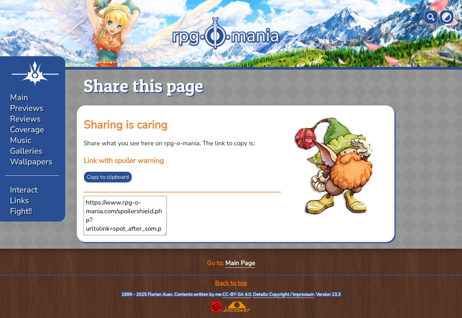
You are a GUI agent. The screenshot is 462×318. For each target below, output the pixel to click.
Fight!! (21, 211)
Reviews (25, 118)
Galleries (26, 151)
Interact (23, 189)
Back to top (231, 283)
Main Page (240, 263)
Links (19, 200)
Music (20, 140)
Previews (26, 108)
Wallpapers (31, 161)
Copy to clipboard (108, 177)
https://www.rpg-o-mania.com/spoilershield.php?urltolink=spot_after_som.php (125, 215)
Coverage (27, 129)
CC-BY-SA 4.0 (236, 295)
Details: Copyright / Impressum (283, 295)
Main (19, 97)
